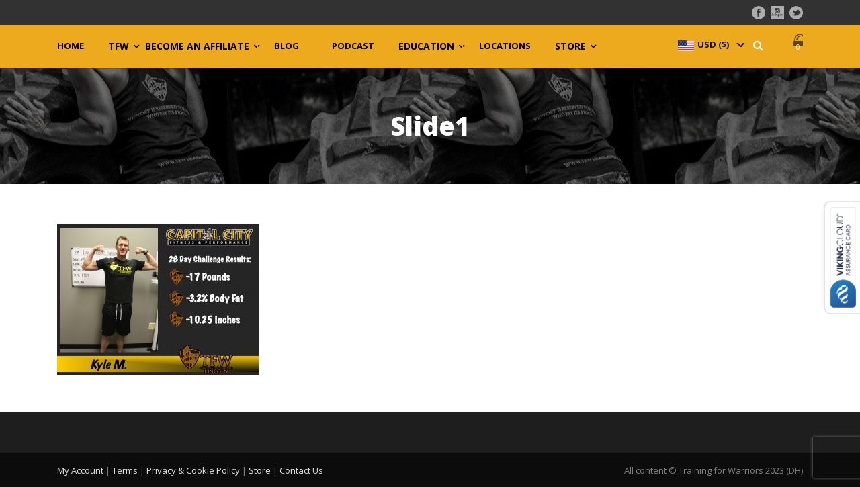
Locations (505, 46)
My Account (80, 470)
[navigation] (710, 44)
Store (570, 46)
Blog (286, 46)
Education (426, 46)
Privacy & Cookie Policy (193, 470)
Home (70, 46)
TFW (118, 46)
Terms (125, 470)
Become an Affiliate (197, 46)
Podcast (353, 46)
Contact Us (301, 470)
